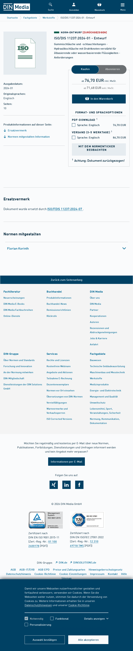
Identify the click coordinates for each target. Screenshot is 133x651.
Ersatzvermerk (15, 130)
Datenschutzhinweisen (38, 605)
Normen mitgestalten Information (26, 136)
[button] (73, 7)
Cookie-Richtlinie (78, 605)
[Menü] (122, 7)
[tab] (66, 248)
